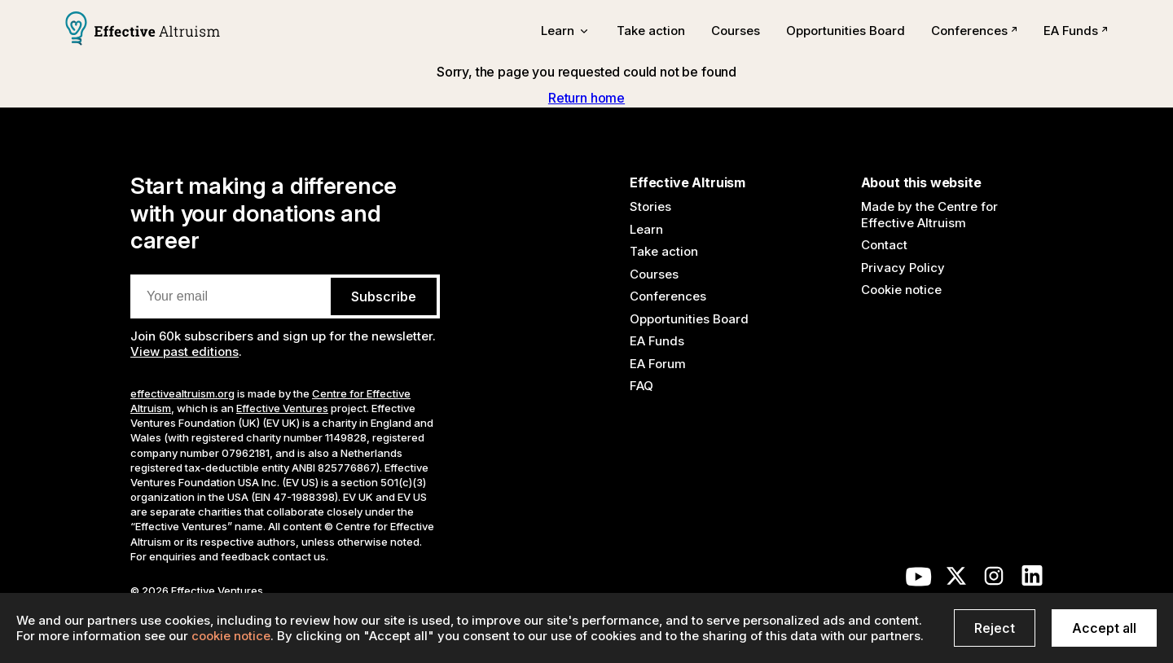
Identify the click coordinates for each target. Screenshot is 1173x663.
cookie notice (230, 635)
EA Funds (1075, 30)
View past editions (184, 351)
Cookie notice (901, 289)
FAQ (641, 385)
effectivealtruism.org (182, 393)
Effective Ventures (282, 408)
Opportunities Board (845, 30)
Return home (586, 98)
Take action (651, 30)
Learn (646, 229)
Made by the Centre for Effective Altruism (929, 215)
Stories (650, 206)
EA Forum (658, 363)
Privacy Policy (903, 267)
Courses (735, 30)
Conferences (974, 30)
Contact (884, 244)
